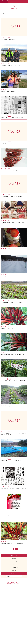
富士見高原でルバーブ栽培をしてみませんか (14, 582)
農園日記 (14, 570)
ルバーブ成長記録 (14, 567)
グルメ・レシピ (14, 561)
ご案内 (14, 564)
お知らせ (14, 558)
